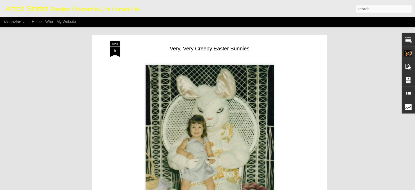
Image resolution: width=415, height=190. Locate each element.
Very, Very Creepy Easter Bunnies (210, 34)
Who (49, 22)
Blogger (224, 187)
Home (37, 22)
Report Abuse (240, 187)
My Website (66, 22)
